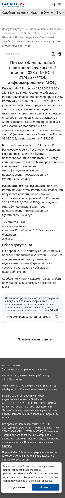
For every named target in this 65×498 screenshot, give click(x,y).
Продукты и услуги (13, 29)
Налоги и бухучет (42, 12)
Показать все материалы (32, 339)
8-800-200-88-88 (11, 365)
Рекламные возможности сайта (38, 389)
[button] (53, 4)
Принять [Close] (45, 487)
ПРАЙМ (26, 33)
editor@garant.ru (12, 379)
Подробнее (17, 487)
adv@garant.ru (10, 389)
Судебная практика (15, 12)
